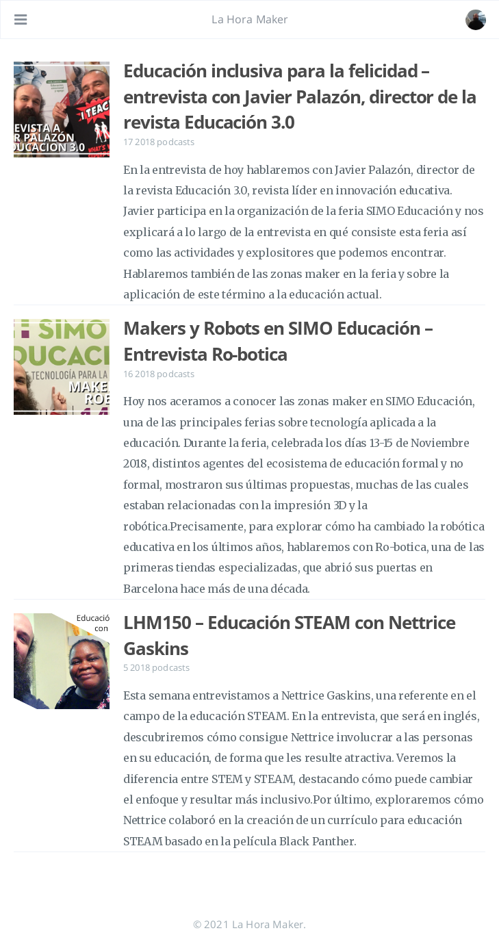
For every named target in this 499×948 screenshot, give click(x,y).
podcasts (175, 142)
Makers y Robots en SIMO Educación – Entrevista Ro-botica (278, 341)
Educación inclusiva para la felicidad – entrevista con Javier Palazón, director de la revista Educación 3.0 (299, 96)
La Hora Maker (250, 19)
